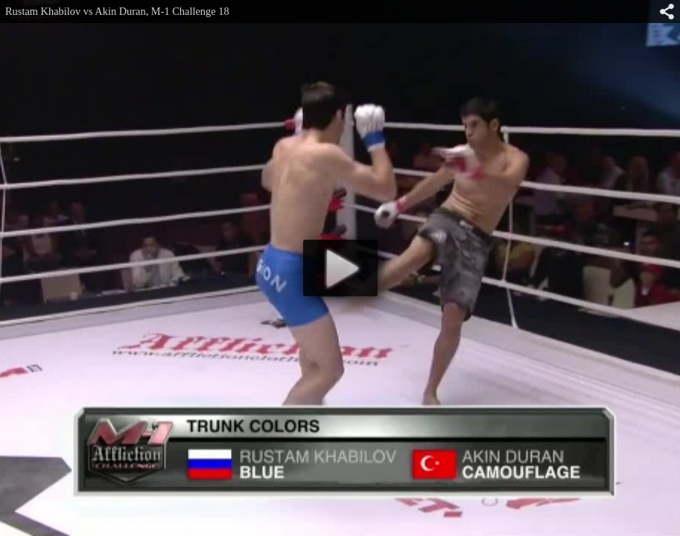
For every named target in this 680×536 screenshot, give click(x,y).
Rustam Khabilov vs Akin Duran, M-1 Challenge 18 (117, 11)
